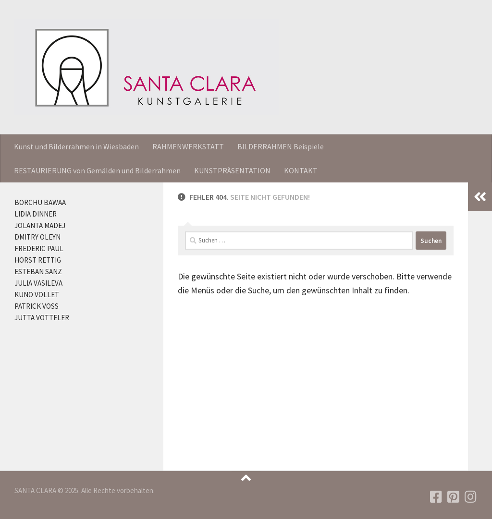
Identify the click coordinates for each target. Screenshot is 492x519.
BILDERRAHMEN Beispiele (280, 146)
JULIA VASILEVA (38, 283)
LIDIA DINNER (35, 213)
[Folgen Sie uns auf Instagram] (471, 497)
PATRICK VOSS (36, 306)
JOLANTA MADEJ (39, 225)
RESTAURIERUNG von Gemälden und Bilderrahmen (97, 170)
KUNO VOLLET (36, 294)
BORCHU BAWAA (40, 202)
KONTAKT (301, 170)
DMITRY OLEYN (37, 236)
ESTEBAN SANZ (38, 271)
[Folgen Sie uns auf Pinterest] (453, 497)
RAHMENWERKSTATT (188, 146)
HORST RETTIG (37, 260)
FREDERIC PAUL (38, 248)
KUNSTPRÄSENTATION (232, 170)
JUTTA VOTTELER (41, 317)
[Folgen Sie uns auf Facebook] (436, 497)
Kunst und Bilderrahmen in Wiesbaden (76, 146)
